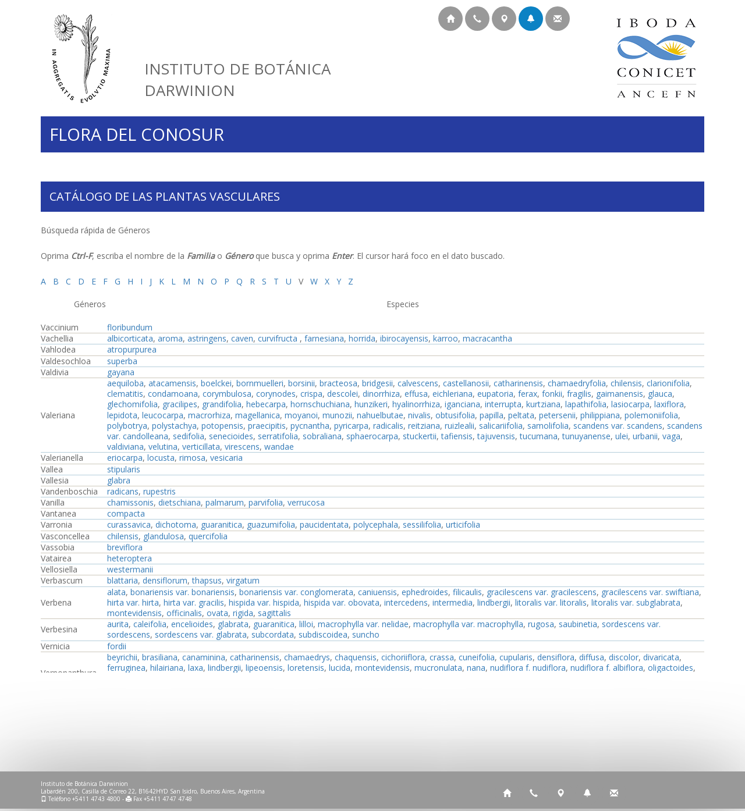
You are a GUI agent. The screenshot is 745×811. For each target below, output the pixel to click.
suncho (365, 634)
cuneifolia (477, 657)
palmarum (224, 502)
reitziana (424, 425)
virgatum (243, 580)
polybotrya (127, 425)
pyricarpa (351, 425)
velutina (163, 446)
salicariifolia (501, 425)
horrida (362, 338)
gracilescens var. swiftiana (650, 591)
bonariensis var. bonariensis (182, 591)
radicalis (388, 425)
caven (242, 338)
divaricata (661, 657)
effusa (416, 393)
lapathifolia (585, 404)
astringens (206, 338)
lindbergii (493, 602)
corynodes (276, 393)
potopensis (222, 425)
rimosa (192, 457)
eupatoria (495, 393)
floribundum (129, 327)
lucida (339, 667)
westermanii (130, 569)
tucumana (539, 436)
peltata (521, 415)
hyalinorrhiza (416, 404)
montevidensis (134, 612)
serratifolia (278, 436)
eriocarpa (125, 457)
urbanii (645, 436)
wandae (279, 446)
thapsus (207, 580)
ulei (621, 436)
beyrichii (122, 657)
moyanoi (301, 415)
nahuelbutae (380, 415)
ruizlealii (459, 425)
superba (122, 361)
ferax (527, 393)
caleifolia (149, 623)
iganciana (462, 404)
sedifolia (188, 436)
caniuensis (377, 591)
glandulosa (163, 536)
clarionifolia (668, 383)
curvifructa (279, 338)
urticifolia (463, 524)
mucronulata (438, 667)
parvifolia (266, 502)
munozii (337, 415)
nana (476, 667)
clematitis (125, 393)
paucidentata (324, 524)
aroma (170, 338)
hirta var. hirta (133, 602)
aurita (118, 623)
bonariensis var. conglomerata (296, 591)
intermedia (452, 602)
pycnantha (309, 425)
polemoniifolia (651, 415)
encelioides (192, 623)
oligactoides (670, 667)
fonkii (552, 393)
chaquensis (356, 657)
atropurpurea (132, 349)
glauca (660, 393)
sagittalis (274, 612)
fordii (116, 646)
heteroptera (129, 558)
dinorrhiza (381, 393)
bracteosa (338, 383)
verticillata (201, 446)
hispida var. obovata (341, 602)
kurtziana (543, 404)
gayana (120, 372)
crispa (311, 393)
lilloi (306, 623)
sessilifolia (422, 524)
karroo (445, 338)
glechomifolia (132, 404)
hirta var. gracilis (194, 602)
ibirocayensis (404, 338)
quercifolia (208, 536)
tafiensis (457, 436)
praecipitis (267, 425)
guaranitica (221, 524)
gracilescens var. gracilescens (542, 591)
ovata (217, 612)
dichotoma (175, 524)
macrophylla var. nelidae (363, 623)
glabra (118, 480)
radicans (123, 491)
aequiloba (125, 383)
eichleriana (452, 393)
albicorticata (130, 338)
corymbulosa (227, 393)
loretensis (306, 667)
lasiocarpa (630, 404)
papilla (491, 415)
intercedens (406, 602)
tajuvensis (496, 436)
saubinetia (578, 623)
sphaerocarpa (372, 436)
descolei (342, 393)
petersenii (557, 415)
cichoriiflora (403, 657)
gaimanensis (619, 393)
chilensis (626, 383)
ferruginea (126, 667)
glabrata (233, 623)
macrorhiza (209, 415)
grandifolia (222, 404)
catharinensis (518, 383)
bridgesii (377, 383)
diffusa (591, 657)
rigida (243, 612)
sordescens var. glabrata (201, 634)
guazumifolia (271, 524)
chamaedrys (307, 657)
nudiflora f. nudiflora (528, 667)
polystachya (174, 425)
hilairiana (166, 667)
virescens (242, 446)
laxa (195, 667)
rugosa (541, 623)
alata (116, 591)
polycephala (375, 524)
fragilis (579, 393)
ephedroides (425, 591)
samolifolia (548, 425)
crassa (442, 657)
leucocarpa (162, 415)
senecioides (231, 436)
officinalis (184, 612)
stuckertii (420, 436)
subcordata (272, 634)
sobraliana (322, 436)
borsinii (301, 383)
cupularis (516, 657)
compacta (126, 513)
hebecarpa (266, 404)
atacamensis (172, 383)
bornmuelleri (259, 383)
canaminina (203, 657)
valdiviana (125, 446)
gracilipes (179, 404)
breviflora (125, 547)
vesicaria (226, 457)
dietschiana (179, 502)
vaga (671, 436)
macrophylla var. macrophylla (468, 623)
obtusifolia (455, 415)
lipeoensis (264, 667)
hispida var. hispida (264, 602)
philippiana (600, 415)
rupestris (159, 491)
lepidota (122, 415)
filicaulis (467, 591)
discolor (623, 657)
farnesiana (324, 338)
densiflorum (165, 580)
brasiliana (160, 657)
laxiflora (669, 404)
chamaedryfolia (577, 383)
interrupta (503, 404)
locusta (161, 457)
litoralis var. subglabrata (635, 602)
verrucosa (306, 502)
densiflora (555, 657)
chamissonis (130, 502)
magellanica (257, 415)
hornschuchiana (320, 404)
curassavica (129, 524)
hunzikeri (371, 404)
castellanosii (466, 383)
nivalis (419, 415)
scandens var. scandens (617, 425)
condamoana (173, 393)
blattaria (122, 580)
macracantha (487, 338)
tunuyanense (586, 436)
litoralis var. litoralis (551, 602)
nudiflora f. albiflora (606, 667)
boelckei (216, 383)
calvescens (418, 383)
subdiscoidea (323, 634)
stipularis (123, 469)
